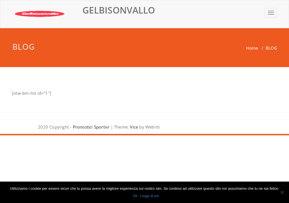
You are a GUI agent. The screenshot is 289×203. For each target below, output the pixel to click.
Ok (135, 196)
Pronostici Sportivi (91, 127)
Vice (133, 127)
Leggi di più (149, 196)
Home (252, 48)
